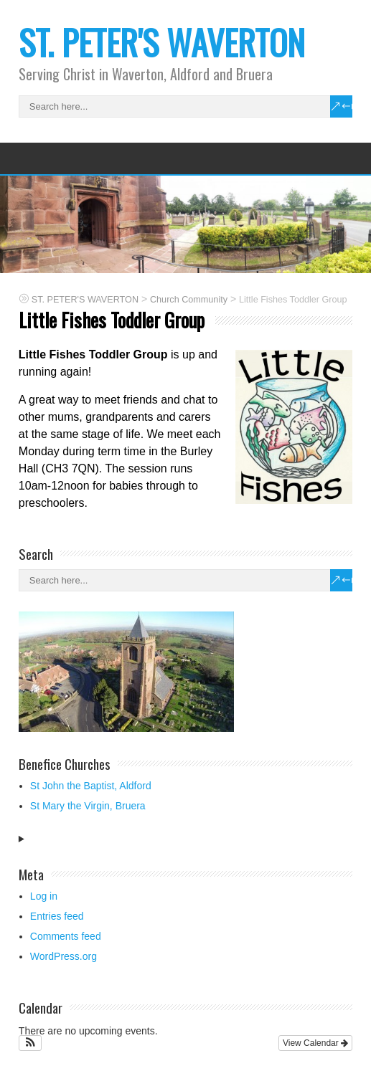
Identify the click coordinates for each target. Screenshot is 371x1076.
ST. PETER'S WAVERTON (162, 41)
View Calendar (315, 1043)
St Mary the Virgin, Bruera (88, 805)
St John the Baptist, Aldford (90, 785)
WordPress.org (63, 956)
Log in (43, 896)
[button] (30, 1043)
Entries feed (57, 916)
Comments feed (65, 936)
